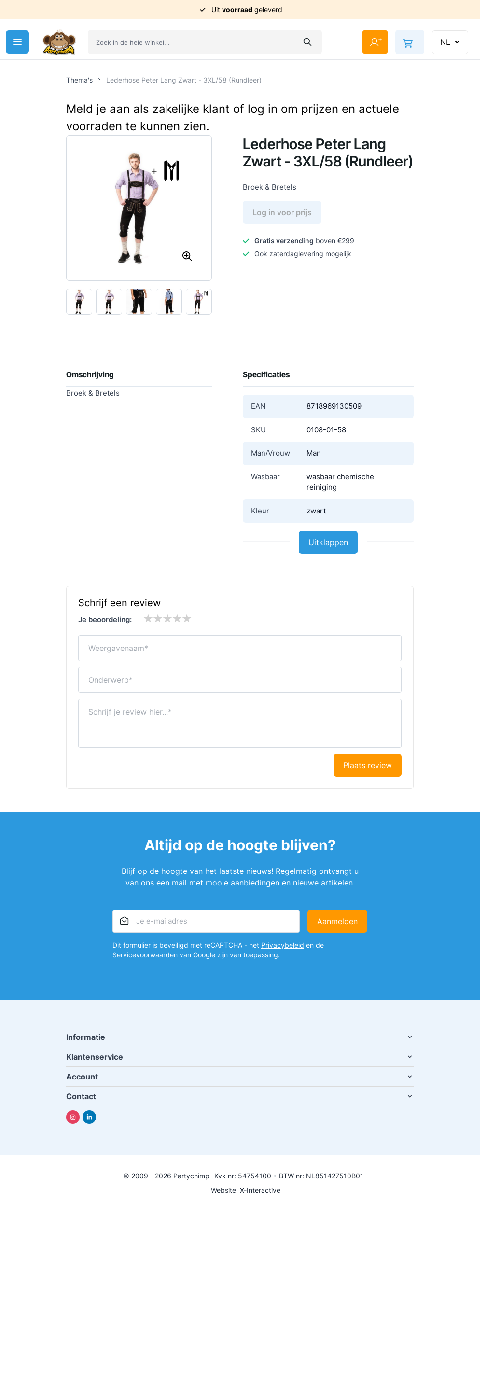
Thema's (79, 80)
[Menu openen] (17, 42)
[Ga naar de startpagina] (59, 42)
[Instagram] (73, 1117)
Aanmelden (337, 921)
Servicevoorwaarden (145, 955)
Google (204, 955)
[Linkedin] (89, 1117)
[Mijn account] (375, 42)
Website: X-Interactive (245, 1190)
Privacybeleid (282, 945)
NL (451, 42)
